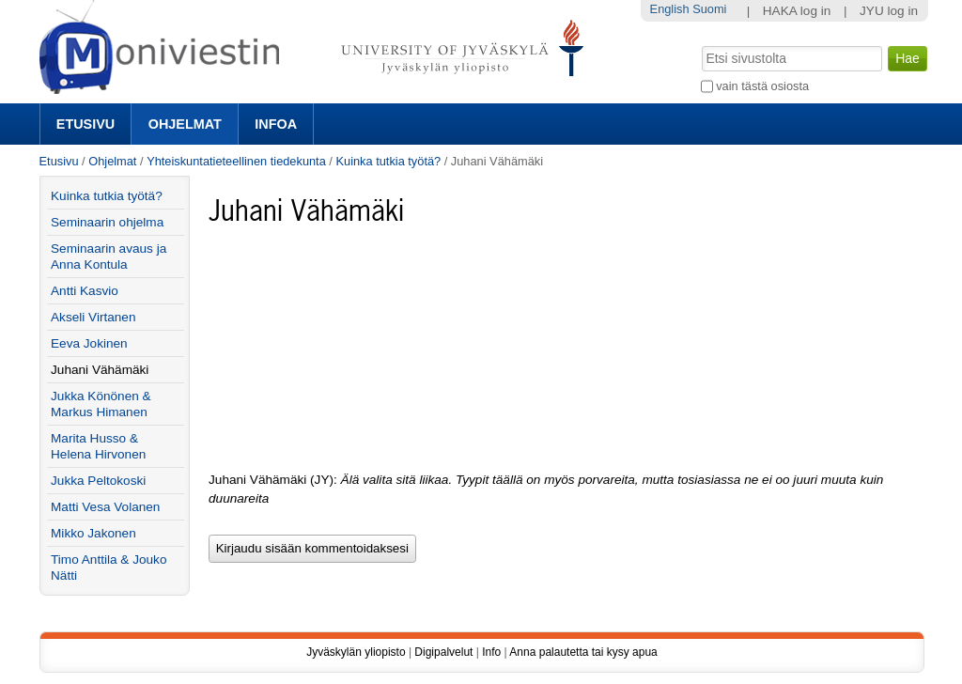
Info (491, 652)
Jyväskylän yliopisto (355, 652)
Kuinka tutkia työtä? (388, 161)
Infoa (276, 124)
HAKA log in (797, 11)
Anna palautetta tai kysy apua (583, 652)
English (670, 9)
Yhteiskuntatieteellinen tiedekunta (236, 161)
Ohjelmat (185, 124)
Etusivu (85, 124)
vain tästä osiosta (762, 86)
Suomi (709, 9)
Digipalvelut (443, 652)
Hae (699, 44)
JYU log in (889, 11)
